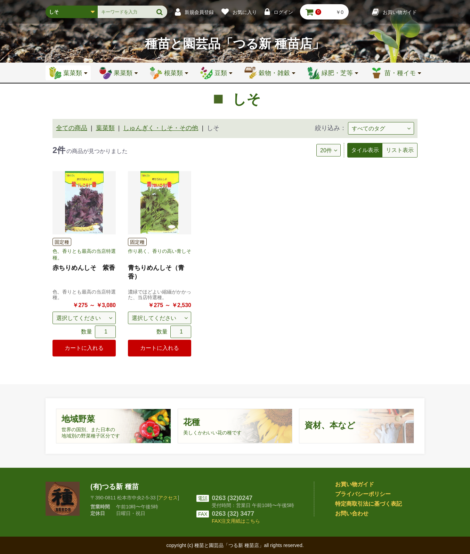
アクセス (168, 497)
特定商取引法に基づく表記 (368, 504)
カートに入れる (84, 348)
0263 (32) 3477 (233, 514)
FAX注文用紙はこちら (236, 521)
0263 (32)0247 (232, 498)
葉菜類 (105, 128)
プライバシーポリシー (363, 494)
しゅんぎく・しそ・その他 (160, 128)
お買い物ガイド (354, 484)
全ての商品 (71, 128)
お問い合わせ (351, 513)
